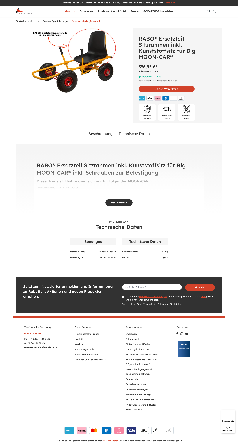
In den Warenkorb (166, 88)
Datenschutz (132, 379)
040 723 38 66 (32, 333)
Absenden (200, 287)
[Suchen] (208, 11)
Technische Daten (134, 133)
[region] (73, 61)
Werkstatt (80, 344)
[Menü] (233, 411)
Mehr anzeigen (119, 202)
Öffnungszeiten (133, 339)
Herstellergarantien (85, 349)
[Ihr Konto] (214, 11)
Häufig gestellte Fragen (87, 334)
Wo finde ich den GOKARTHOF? (142, 354)
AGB (203, 296)
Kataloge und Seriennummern (90, 359)
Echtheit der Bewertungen (139, 394)
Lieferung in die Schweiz (138, 349)
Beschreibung (100, 133)
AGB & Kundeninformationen (141, 399)
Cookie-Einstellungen (137, 389)
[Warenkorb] (220, 11)
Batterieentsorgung (136, 384)
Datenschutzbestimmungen (153, 296)
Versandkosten (110, 440)
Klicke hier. (169, 2)
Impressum (132, 334)
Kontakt (79, 339)
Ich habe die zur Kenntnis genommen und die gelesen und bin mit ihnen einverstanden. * (170, 298)
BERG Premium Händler (138, 344)
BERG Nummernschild (86, 354)
